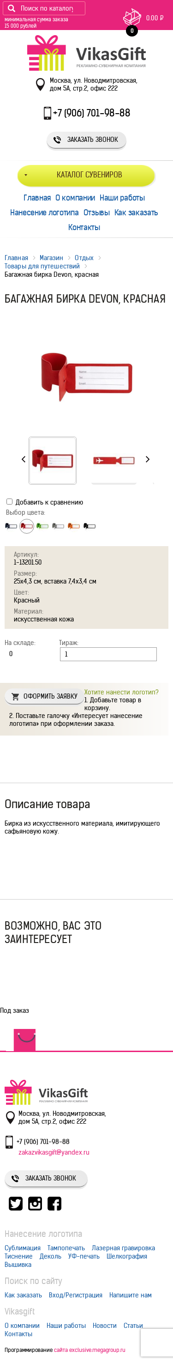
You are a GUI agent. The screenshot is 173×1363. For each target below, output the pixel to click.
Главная (37, 198)
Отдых (84, 258)
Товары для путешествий (42, 266)
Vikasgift (20, 1311)
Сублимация (23, 1248)
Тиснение (19, 1256)
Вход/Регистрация (75, 1295)
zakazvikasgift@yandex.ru (53, 1152)
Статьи (133, 1325)
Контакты (84, 227)
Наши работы (122, 198)
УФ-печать (84, 1256)
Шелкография (127, 1256)
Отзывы (97, 212)
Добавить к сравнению (44, 502)
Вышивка (18, 1264)
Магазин (52, 258)
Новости (105, 1325)
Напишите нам (130, 1295)
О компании (75, 198)
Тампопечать (66, 1248)
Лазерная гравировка (123, 1248)
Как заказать (136, 212)
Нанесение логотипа (44, 212)
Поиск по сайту (33, 1281)
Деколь (50, 1256)
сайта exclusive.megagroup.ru (89, 1349)
